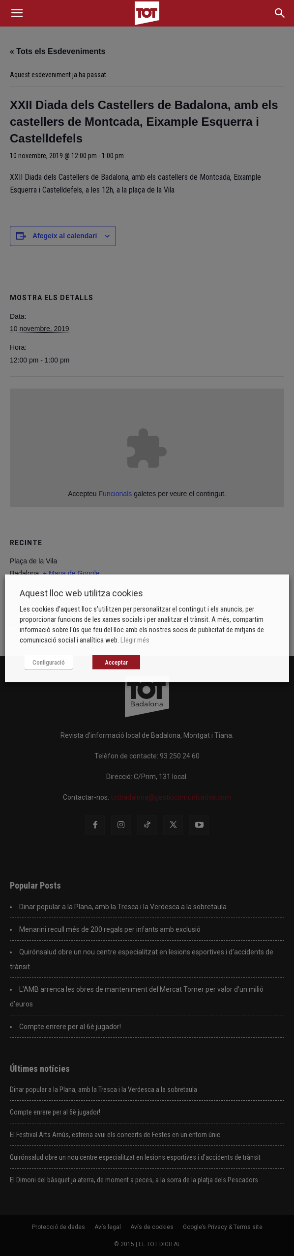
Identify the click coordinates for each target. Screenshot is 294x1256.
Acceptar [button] (116, 662)
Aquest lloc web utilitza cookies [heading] (81, 592)
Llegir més (134, 639)
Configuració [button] (48, 662)
